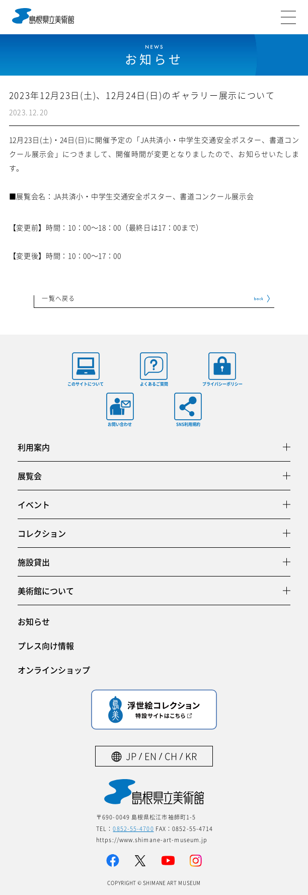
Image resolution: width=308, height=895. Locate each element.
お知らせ (34, 621)
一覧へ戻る (58, 298)
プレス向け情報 (46, 646)
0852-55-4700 (133, 828)
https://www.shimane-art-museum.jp (151, 840)
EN (150, 756)
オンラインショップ (54, 670)
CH (171, 756)
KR (191, 756)
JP (131, 756)
